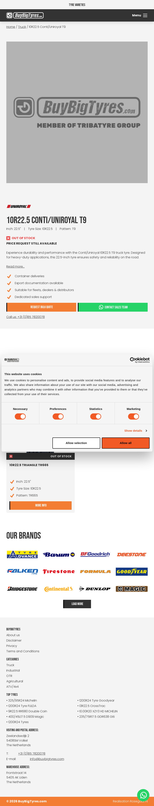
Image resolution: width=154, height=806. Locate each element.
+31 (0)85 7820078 (31, 753)
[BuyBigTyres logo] (24, 15)
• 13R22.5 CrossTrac (91, 706)
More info (53, 505)
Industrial (13, 670)
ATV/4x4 (12, 686)
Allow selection (76, 443)
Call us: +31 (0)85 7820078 (25, 317)
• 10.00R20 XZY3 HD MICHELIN (97, 711)
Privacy (11, 646)
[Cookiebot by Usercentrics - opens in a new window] (133, 360)
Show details (133, 430)
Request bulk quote (42, 307)
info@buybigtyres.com (47, 759)
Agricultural (14, 681)
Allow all (126, 443)
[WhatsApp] (143, 795)
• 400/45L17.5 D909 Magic (25, 716)
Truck (22, 27)
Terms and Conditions (22, 651)
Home (10, 27)
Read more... (15, 266)
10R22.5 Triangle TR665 (28, 465)
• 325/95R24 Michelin (21, 700)
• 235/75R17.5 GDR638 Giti (96, 716)
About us (13, 635)
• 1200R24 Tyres (17, 722)
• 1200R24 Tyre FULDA (21, 706)
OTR (9, 676)
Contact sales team (113, 307)
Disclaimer (14, 640)
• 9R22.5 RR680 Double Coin (26, 711)
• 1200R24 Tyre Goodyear (95, 700)
